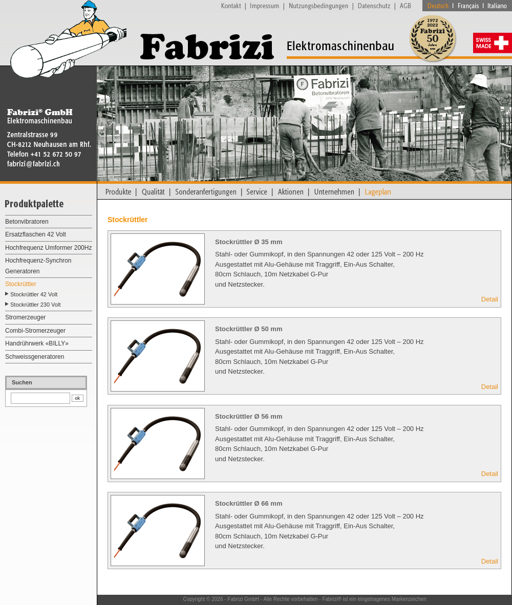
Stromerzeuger (25, 317)
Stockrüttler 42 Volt (33, 294)
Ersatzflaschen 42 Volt (35, 234)
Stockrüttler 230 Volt (35, 304)
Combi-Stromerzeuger (35, 330)
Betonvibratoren (27, 221)
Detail (489, 299)
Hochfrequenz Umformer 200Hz (48, 247)
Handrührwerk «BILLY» (37, 343)
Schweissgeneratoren (34, 356)
